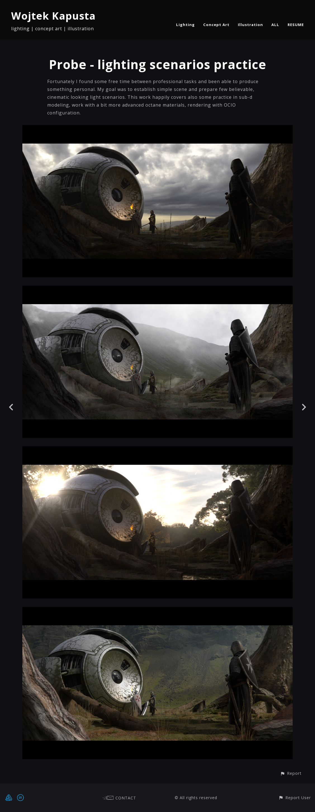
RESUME (296, 24)
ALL (275, 24)
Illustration (250, 24)
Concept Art (216, 24)
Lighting (185, 24)
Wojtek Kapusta (53, 16)
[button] (291, 773)
